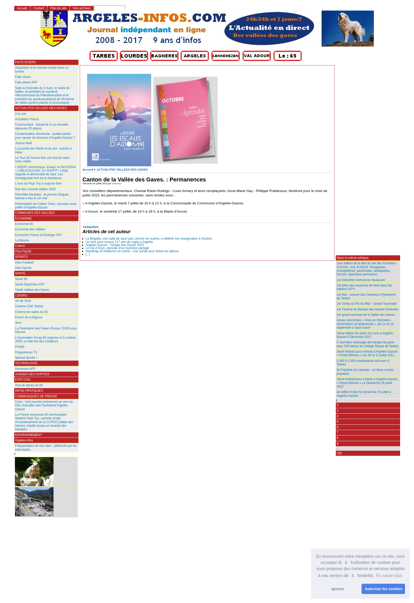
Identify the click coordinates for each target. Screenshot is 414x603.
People (20, 346)
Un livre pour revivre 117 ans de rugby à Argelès (119, 242)
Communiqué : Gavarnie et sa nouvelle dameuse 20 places (41, 126)
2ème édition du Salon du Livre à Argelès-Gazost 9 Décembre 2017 (365, 335)
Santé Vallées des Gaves (32, 290)
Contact (38, 8)
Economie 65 (24, 224)
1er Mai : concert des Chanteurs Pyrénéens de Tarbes (366, 296)
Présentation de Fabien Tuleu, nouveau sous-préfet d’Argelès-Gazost (46, 205)
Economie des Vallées (30, 229)
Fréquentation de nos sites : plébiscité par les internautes (46, 447)
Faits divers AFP (26, 82)
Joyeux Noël (23, 143)
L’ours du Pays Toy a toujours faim (38, 183)
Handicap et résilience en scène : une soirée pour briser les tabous (132, 251)
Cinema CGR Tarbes (29, 306)
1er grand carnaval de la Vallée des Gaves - (367, 315)
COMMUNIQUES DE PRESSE (36, 396)
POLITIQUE (23, 251)
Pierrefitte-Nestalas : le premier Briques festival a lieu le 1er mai (42, 196)
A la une (20, 114)
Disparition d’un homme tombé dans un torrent (42, 69)
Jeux (18, 323)
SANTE (20, 273)
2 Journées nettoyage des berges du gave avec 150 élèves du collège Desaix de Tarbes (368, 344)
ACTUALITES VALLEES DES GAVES (121, 169)
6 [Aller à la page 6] (338, 427)
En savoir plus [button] (389, 575)
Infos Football (24, 262)
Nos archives (82, 8)
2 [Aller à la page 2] (338, 405)
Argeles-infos (24, 440)
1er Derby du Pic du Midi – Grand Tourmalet (367, 303)
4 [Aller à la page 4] (338, 416)
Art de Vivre (23, 301)
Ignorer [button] (337, 589)
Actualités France (27, 119)
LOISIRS (21, 295)
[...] (88, 254)
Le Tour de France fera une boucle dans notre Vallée (42, 159)
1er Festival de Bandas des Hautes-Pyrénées (368, 309)
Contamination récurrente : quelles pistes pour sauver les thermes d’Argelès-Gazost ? (45, 135)
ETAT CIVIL (23, 379)
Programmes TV (26, 352)
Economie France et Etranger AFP (38, 235)
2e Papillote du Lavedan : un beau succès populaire (365, 371)
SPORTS (21, 257)
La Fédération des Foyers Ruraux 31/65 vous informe (46, 330)
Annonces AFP (25, 369)
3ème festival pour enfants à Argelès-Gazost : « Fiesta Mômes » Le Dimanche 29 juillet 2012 (368, 382)
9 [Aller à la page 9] (338, 443)
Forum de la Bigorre (28, 317)
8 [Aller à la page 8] (338, 438)
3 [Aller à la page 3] (338, 411)
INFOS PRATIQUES (29, 390)
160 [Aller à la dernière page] (339, 453)
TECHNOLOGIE (26, 363)
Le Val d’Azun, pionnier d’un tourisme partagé (117, 248)
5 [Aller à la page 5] (338, 421)
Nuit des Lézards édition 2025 (35, 189)
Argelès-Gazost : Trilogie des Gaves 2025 (115, 245)
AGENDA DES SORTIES (32, 374)
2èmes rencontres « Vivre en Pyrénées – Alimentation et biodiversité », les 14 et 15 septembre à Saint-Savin (365, 323)
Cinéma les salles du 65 (31, 312)
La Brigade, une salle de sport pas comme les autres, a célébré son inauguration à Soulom (149, 238)
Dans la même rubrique (353, 258)
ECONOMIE (23, 218)
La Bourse (22, 240)
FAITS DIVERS (25, 62)
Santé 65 (21, 279)
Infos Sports (23, 268)
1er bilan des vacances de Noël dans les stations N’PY (364, 287)
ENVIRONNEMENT (28, 435)
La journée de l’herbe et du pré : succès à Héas (43, 150)
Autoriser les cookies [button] (383, 589)
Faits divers (23, 77)
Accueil (88, 169)
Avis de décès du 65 (29, 385)
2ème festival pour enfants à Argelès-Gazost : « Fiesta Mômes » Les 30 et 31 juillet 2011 (368, 353)
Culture (20, 246)
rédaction (116, 183)
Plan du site (58, 8)
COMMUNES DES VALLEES (35, 213)
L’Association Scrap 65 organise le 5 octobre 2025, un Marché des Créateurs (45, 339)
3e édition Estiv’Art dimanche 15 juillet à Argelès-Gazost (364, 393)
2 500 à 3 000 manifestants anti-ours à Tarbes (363, 362)
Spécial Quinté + (26, 358)
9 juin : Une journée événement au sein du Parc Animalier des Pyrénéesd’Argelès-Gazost (44, 405)
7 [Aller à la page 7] (338, 432)
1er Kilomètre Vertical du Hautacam (361, 280)
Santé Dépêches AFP (30, 284)
